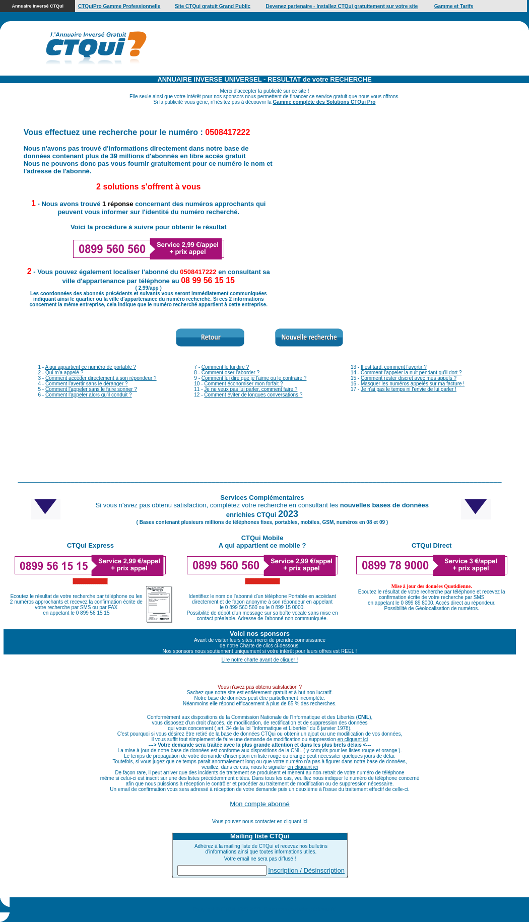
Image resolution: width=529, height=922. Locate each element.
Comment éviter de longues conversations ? (253, 395)
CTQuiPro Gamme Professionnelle (119, 6)
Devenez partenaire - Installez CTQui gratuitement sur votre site (342, 6)
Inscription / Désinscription (306, 870)
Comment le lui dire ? (225, 367)
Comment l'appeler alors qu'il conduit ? (88, 395)
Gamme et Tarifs (454, 6)
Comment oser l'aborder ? (230, 372)
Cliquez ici (325, 909)
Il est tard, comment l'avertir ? (394, 367)
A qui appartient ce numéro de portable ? (90, 367)
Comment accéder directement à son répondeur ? (101, 378)
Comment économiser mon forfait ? (243, 383)
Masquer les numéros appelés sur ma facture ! (413, 383)
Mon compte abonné (260, 804)
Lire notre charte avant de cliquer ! (260, 660)
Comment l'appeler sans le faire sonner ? (91, 389)
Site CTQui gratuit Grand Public (212, 6)
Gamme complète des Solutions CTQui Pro (324, 102)
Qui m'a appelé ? (64, 372)
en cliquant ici (353, 739)
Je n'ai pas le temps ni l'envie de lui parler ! (408, 389)
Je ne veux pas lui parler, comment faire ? (250, 389)
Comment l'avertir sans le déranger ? (86, 383)
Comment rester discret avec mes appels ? (408, 378)
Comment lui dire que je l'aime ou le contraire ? (254, 378)
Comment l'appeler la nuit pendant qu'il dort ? (411, 372)
